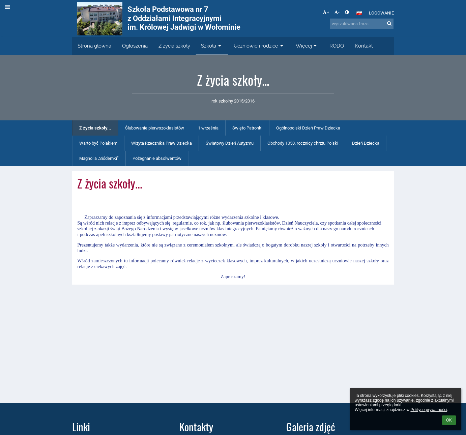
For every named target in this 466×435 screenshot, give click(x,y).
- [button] (337, 12)
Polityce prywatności (428, 409)
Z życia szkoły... (95, 127)
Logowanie (381, 13)
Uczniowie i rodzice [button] (259, 46)
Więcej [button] (307, 46)
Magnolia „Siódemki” (99, 158)
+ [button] (326, 12)
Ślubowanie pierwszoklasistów (154, 127)
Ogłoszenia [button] (135, 46)
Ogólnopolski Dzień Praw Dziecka (308, 127)
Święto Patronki (247, 127)
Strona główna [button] (94, 46)
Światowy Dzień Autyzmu (230, 143)
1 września (208, 127)
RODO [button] (336, 46)
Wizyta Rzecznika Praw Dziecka (161, 143)
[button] (359, 13)
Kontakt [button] (364, 46)
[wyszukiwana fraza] (362, 23)
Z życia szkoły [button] (174, 46)
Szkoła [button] (212, 46)
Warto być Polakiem (98, 143)
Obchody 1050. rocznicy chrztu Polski (302, 143)
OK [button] (449, 420)
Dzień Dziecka (365, 143)
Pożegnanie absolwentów (157, 158)
